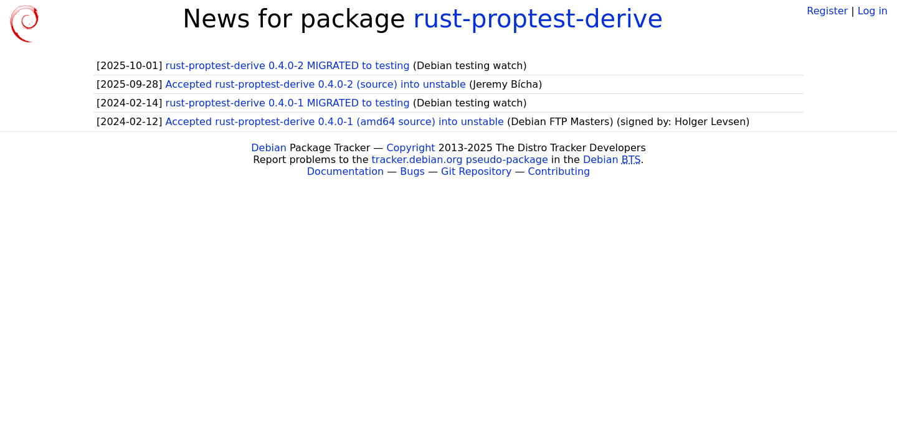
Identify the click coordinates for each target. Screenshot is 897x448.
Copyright (410, 148)
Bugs (412, 171)
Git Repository (476, 171)
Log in (873, 11)
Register (827, 11)
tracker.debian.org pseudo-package (460, 160)
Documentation (345, 171)
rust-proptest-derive (538, 18)
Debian (269, 148)
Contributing (559, 171)
